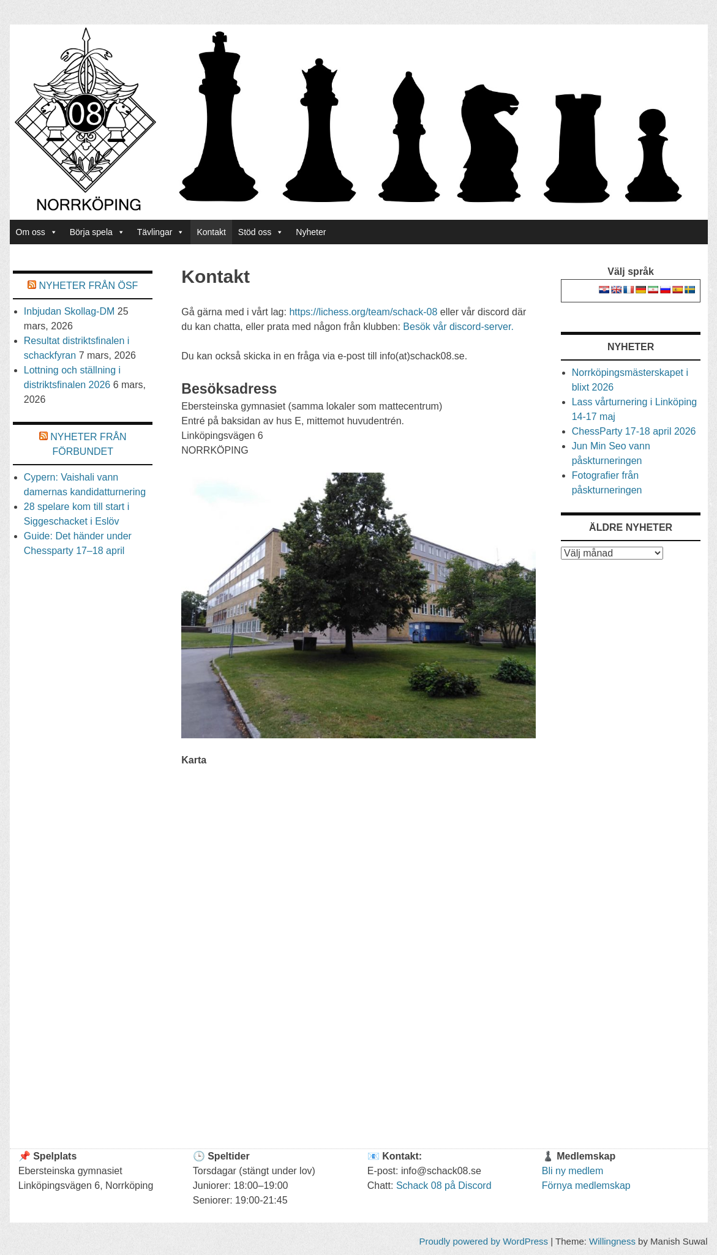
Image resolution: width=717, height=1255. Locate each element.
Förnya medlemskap (586, 1185)
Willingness (612, 1241)
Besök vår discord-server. (458, 326)
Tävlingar (161, 232)
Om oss (37, 232)
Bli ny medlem (572, 1171)
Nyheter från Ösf (88, 285)
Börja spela (97, 232)
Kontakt (211, 232)
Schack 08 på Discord (444, 1185)
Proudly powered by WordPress (483, 1241)
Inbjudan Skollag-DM (69, 311)
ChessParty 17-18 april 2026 (634, 431)
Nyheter (311, 232)
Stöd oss (260, 232)
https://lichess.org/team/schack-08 (363, 312)
